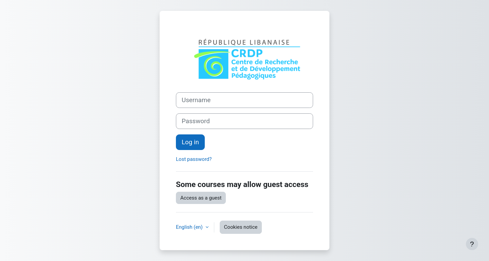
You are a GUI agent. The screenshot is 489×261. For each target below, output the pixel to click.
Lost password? (194, 159)
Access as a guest (200, 198)
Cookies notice (241, 227)
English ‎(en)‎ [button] (190, 227)
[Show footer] (472, 244)
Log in (190, 142)
